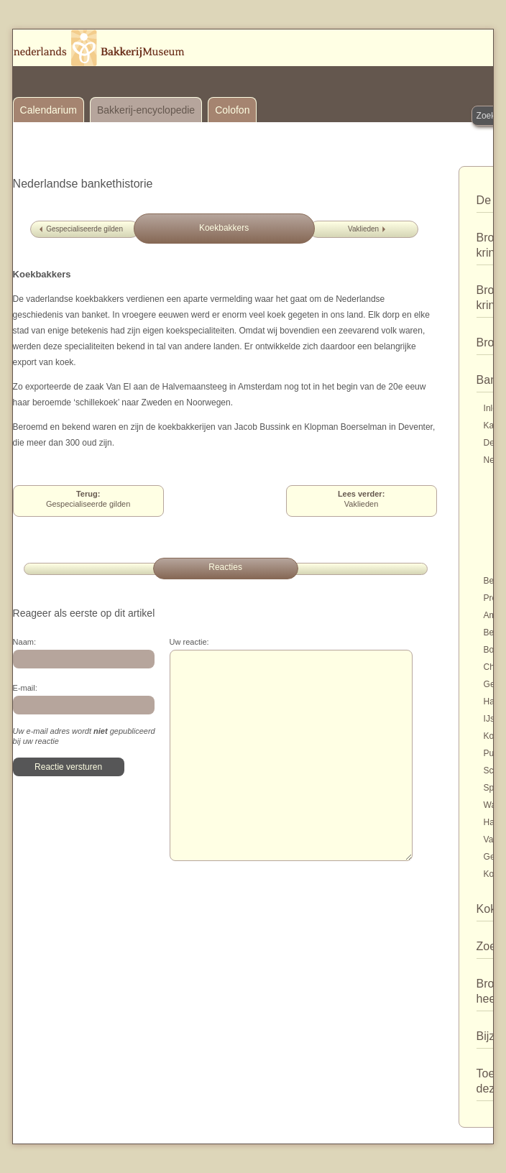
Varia (493, 839)
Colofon (232, 110)
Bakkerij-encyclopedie (146, 110)
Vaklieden (363, 229)
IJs (489, 719)
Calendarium (48, 110)
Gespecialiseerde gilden (84, 229)
